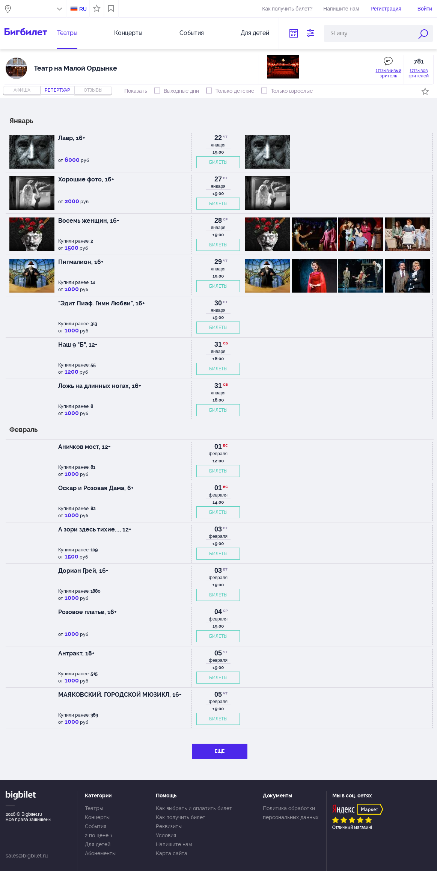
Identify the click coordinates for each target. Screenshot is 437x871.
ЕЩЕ (220, 751)
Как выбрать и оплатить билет (194, 808)
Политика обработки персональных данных (290, 812)
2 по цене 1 (98, 835)
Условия (166, 835)
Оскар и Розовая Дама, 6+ (96, 488)
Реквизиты (169, 826)
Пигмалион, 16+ (81, 262)
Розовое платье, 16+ (87, 612)
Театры (67, 32)
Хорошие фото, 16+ (86, 179)
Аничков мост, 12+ (84, 446)
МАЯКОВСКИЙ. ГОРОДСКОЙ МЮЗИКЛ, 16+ (120, 694)
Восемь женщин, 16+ (88, 220)
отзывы (93, 90)
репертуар (57, 90)
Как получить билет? (287, 9)
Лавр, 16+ (71, 138)
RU (83, 9)
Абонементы (100, 853)
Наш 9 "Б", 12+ (78, 344)
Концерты (128, 32)
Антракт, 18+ (76, 653)
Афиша (22, 90)
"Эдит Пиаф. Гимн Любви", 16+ (101, 303)
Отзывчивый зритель (388, 73)
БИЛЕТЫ (218, 162)
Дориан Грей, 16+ (83, 570)
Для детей (255, 32)
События (191, 32)
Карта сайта (171, 853)
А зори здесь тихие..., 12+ (94, 529)
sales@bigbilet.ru (27, 856)
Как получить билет (180, 817)
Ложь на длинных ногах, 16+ (99, 385)
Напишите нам (341, 9)
